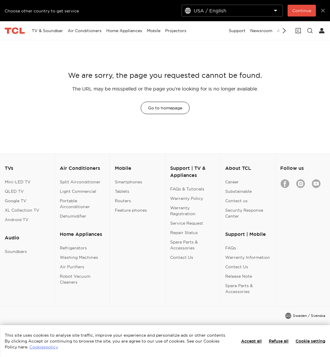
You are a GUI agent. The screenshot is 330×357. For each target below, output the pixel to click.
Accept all (251, 341)
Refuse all (278, 341)
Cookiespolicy (43, 347)
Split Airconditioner (80, 182)
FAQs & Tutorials (187, 189)
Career (232, 182)
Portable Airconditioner (75, 203)
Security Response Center (244, 213)
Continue (301, 10)
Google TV (15, 200)
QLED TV (14, 191)
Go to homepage (165, 108)
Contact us (236, 200)
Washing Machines (79, 257)
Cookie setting (310, 341)
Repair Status (184, 232)
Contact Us (181, 257)
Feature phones (131, 210)
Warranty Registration (182, 210)
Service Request (186, 223)
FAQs (230, 248)
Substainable (238, 191)
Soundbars (16, 251)
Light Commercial (78, 191)
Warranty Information (247, 257)
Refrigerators (73, 248)
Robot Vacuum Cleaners (75, 279)
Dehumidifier (73, 216)
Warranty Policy (186, 198)
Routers (123, 200)
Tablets (122, 191)
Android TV (17, 219)
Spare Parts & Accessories (184, 245)
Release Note (238, 276)
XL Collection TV (22, 210)
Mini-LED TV (18, 182)
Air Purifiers (72, 266)
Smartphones (128, 182)
